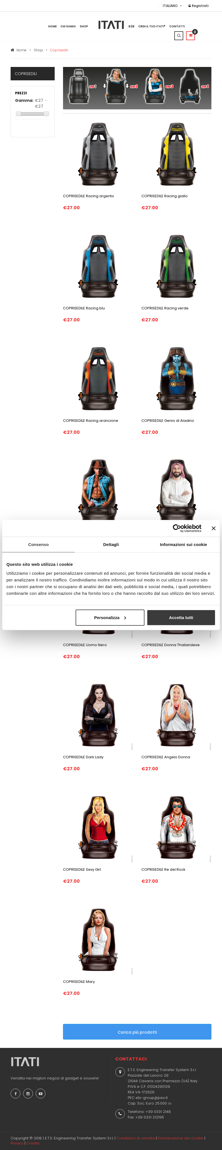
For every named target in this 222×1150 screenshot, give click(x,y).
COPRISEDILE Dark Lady (83, 757)
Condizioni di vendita (136, 1138)
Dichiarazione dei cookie (180, 1138)
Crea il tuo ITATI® (151, 26)
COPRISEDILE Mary (79, 981)
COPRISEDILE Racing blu (84, 308)
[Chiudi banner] (214, 528)
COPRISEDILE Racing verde (165, 308)
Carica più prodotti (143, 1031)
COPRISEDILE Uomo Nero (85, 645)
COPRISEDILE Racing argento (88, 196)
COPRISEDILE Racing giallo (164, 196)
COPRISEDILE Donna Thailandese (170, 645)
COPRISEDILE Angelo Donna (165, 757)
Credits (33, 1143)
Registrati (199, 5)
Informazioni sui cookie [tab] (183, 544)
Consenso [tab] (38, 544)
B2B (131, 26)
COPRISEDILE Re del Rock (163, 869)
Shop (84, 26)
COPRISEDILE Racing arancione (90, 420)
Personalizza (110, 617)
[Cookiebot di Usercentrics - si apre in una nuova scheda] (177, 528)
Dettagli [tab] (111, 544)
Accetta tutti (181, 617)
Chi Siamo (68, 26)
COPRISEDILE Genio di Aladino (167, 420)
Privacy (17, 1143)
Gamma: (24, 100)
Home (52, 26)
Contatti (177, 26)
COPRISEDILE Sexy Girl (82, 869)
